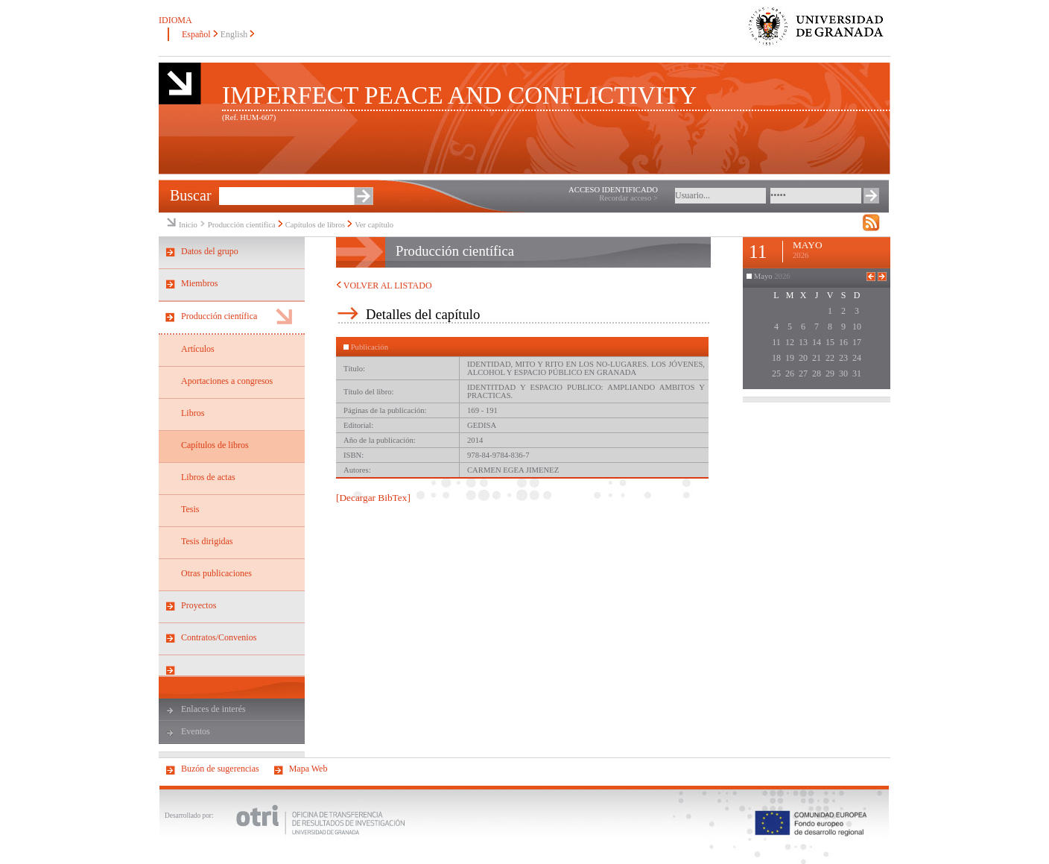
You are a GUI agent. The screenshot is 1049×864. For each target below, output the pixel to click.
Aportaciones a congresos (227, 381)
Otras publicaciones (216, 573)
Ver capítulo (374, 225)
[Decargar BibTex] (373, 497)
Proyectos (198, 605)
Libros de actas (208, 477)
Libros (192, 413)
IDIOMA (175, 20)
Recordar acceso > (628, 198)
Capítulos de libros (315, 225)
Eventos (195, 731)
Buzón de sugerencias (220, 768)
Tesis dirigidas (207, 541)
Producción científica (242, 225)
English (234, 34)
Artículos (198, 349)
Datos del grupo (209, 251)
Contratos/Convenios (218, 637)
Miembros (199, 283)
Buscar (191, 195)
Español (196, 34)
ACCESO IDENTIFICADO (613, 190)
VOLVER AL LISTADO (384, 285)
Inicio (188, 225)
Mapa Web (308, 768)
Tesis (190, 509)
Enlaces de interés (213, 709)
